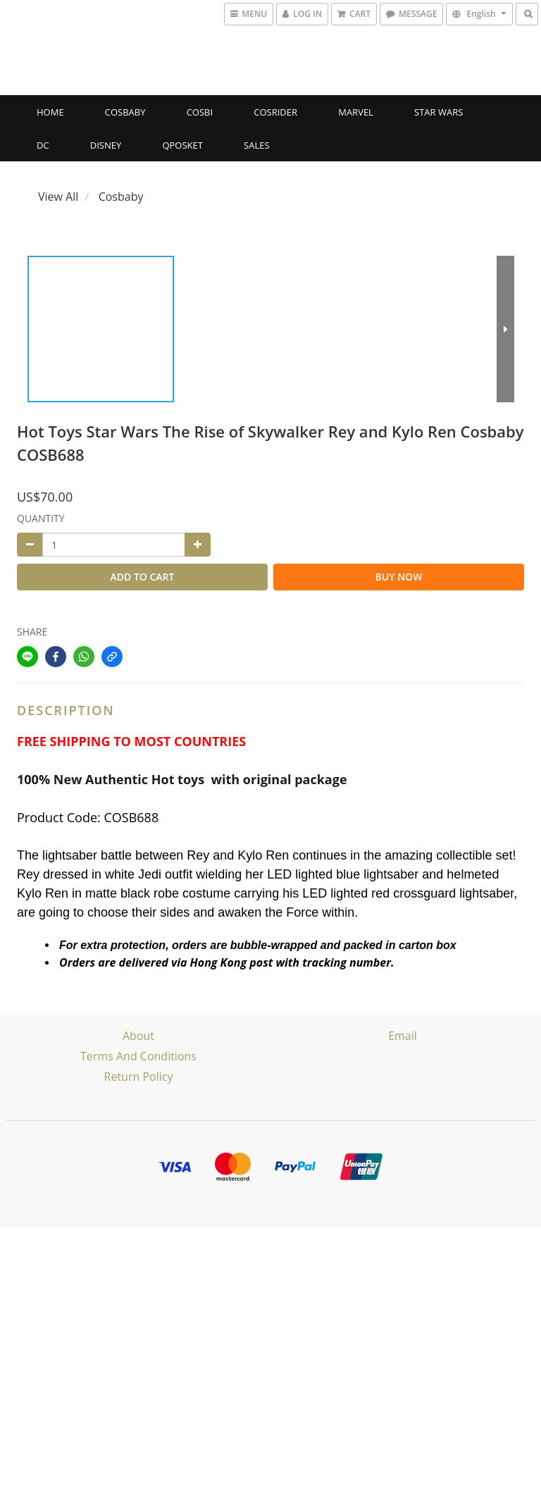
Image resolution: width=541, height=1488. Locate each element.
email (402, 1035)
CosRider (275, 112)
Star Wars (438, 112)
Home (50, 112)
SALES (257, 145)
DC (43, 145)
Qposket (182, 145)
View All (58, 196)
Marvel (355, 112)
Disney (105, 145)
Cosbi (200, 112)
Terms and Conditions (138, 1056)
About (138, 1035)
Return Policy (138, 1076)
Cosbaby (125, 112)
